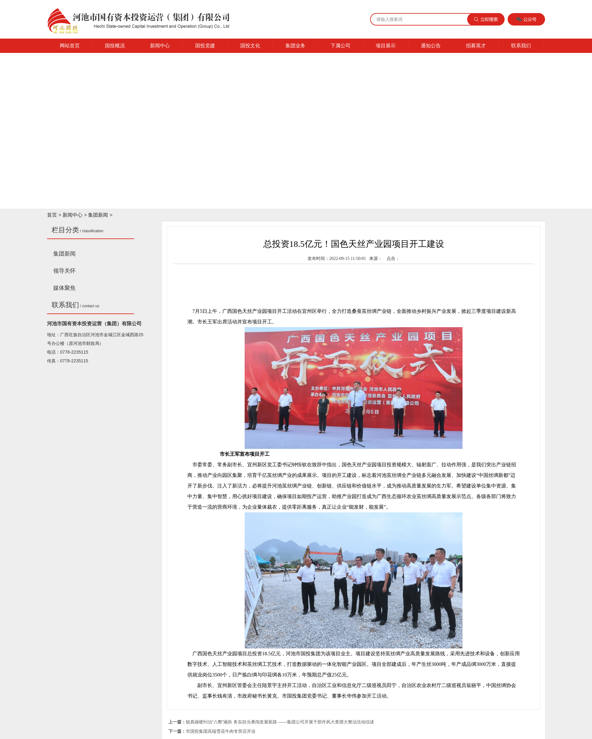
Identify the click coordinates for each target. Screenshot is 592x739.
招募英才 (476, 45)
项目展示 (386, 45)
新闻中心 (160, 45)
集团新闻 (98, 215)
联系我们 (521, 45)
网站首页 (70, 45)
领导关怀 (64, 271)
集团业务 (295, 45)
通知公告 (431, 45)
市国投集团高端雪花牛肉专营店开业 (221, 731)
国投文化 (250, 45)
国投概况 (115, 45)
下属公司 (340, 45)
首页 (52, 215)
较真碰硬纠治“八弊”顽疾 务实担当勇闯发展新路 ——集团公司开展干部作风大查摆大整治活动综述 (280, 721)
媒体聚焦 (64, 288)
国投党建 (205, 45)
